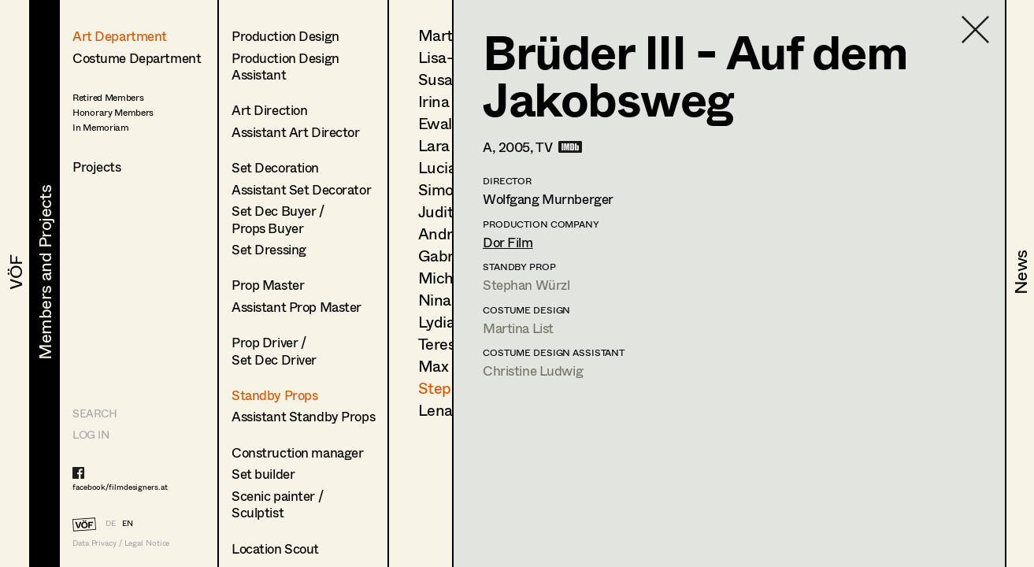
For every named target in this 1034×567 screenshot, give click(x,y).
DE (111, 523)
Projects (96, 166)
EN (127, 523)
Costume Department (136, 58)
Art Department (119, 35)
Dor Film (508, 242)
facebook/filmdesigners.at (120, 486)
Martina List (518, 328)
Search (94, 413)
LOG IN (90, 434)
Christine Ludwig (533, 370)
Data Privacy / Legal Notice (120, 543)
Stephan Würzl (526, 284)
